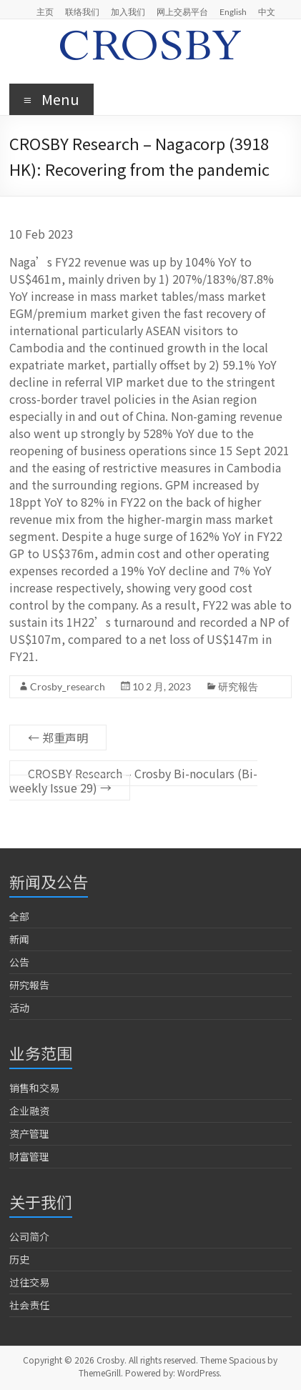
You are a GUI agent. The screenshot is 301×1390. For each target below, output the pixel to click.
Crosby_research (67, 686)
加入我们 (128, 11)
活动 (19, 1008)
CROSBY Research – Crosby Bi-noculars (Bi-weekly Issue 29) (133, 780)
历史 (19, 1259)
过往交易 (29, 1282)
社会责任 (29, 1305)
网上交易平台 (182, 11)
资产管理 (29, 1133)
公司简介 (29, 1236)
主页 (45, 11)
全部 (19, 916)
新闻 (19, 939)
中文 (266, 11)
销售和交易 (34, 1088)
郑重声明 (58, 737)
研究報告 (238, 686)
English (233, 11)
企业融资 (29, 1110)
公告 (19, 962)
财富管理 (29, 1156)
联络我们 (82, 11)
